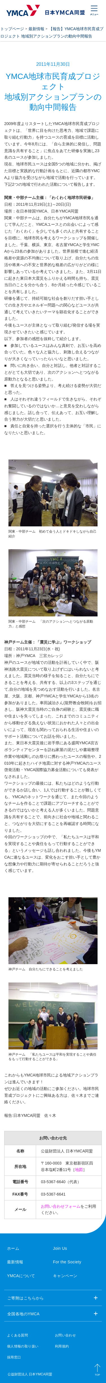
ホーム (13, 1248)
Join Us (60, 1248)
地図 (79, 1169)
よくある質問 (17, 1335)
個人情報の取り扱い (22, 1346)
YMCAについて (21, 1275)
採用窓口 (14, 1357)
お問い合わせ (65, 1335)
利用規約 (62, 1346)
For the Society (67, 1262)
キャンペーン (65, 1275)
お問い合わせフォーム (60, 1206)
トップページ (12, 29)
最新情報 (36, 29)
